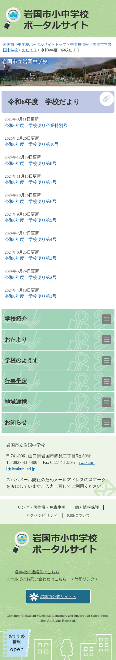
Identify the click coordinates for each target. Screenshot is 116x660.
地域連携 (16, 402)
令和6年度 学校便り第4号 (31, 239)
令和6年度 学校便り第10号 (32, 144)
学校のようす (21, 360)
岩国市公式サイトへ (58, 596)
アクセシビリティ (42, 515)
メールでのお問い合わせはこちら (36, 579)
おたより (29, 50)
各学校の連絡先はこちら (37, 572)
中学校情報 (79, 44)
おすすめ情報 (17, 639)
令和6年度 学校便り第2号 (31, 277)
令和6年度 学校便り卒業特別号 (36, 125)
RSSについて (78, 515)
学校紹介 (16, 319)
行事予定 (16, 381)
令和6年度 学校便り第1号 (31, 296)
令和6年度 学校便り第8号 (31, 163)
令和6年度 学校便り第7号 (31, 182)
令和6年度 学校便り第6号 (31, 201)
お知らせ (16, 422)
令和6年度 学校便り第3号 (31, 258)
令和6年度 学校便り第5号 (31, 220)
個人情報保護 (87, 507)
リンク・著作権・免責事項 (41, 507)
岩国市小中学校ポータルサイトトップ (34, 44)
